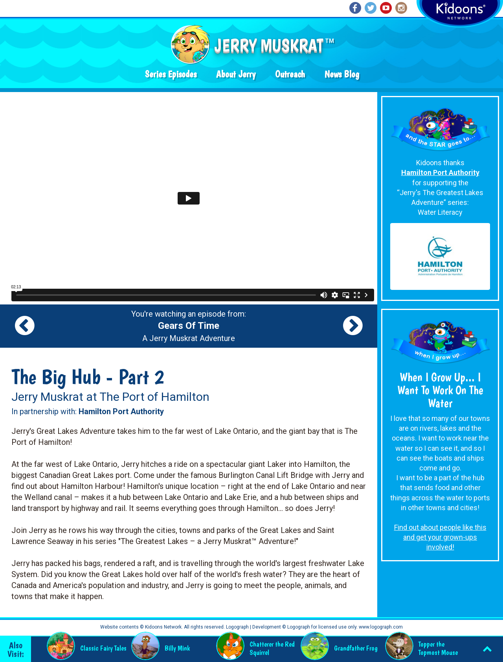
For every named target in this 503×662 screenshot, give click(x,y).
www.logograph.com (380, 627)
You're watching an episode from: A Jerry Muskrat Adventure (188, 326)
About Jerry (235, 74)
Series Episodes (170, 74)
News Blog (342, 74)
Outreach (290, 74)
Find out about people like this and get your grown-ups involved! (440, 537)
